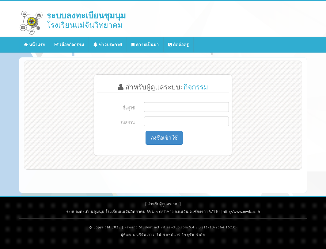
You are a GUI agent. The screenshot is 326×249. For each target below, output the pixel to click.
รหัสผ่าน (127, 122)
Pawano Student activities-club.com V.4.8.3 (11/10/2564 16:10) (180, 227)
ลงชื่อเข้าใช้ (164, 137)
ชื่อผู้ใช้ (129, 108)
